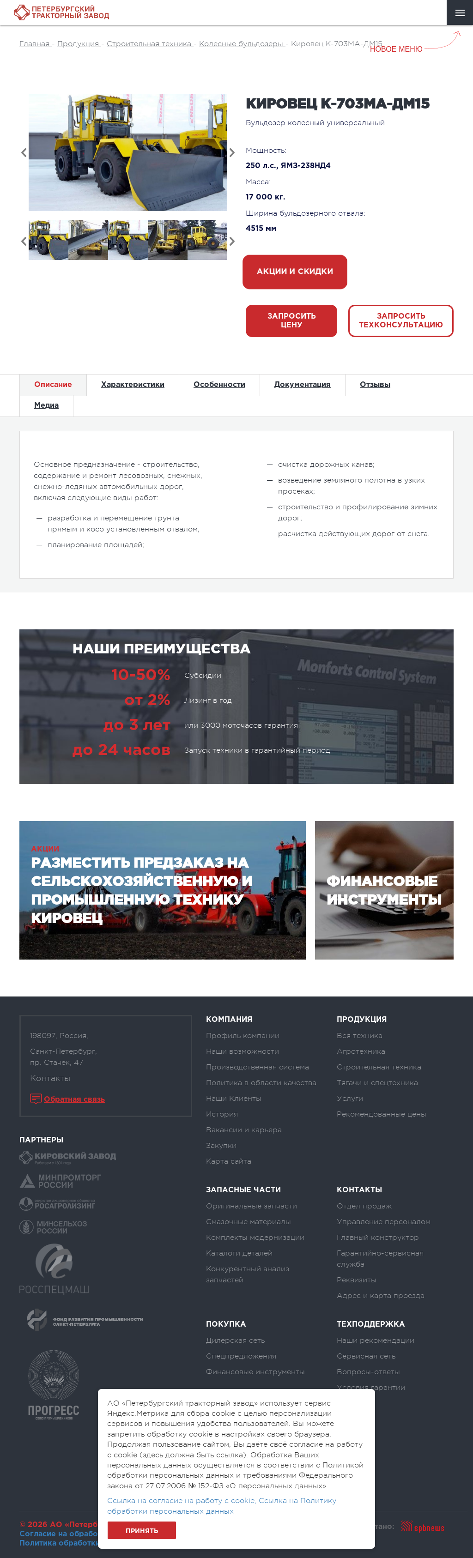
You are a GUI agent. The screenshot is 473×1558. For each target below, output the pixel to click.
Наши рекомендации (375, 1340)
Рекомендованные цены (381, 1114)
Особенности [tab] (219, 384)
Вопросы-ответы (368, 1372)
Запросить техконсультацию (401, 321)
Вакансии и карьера (244, 1130)
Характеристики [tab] (132, 384)
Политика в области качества (261, 1083)
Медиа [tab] (46, 405)
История (222, 1114)
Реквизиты (356, 1280)
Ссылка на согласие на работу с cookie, (183, 1501)
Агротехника (361, 1051)
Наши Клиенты (233, 1098)
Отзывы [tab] (375, 384)
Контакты (50, 1078)
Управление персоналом (384, 1222)
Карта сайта (228, 1161)
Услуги (350, 1098)
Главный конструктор (378, 1237)
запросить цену (291, 321)
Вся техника (359, 1036)
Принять (142, 1531)
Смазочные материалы (248, 1222)
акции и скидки (295, 272)
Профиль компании (242, 1036)
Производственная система (257, 1067)
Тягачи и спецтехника (377, 1083)
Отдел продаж (364, 1206)
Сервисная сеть (366, 1356)
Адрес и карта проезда (380, 1296)
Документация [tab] (302, 384)
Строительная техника (379, 1067)
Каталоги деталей (239, 1253)
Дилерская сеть (235, 1340)
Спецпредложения (241, 1356)
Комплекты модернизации (255, 1237)
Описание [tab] (53, 384)
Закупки (221, 1145)
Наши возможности (242, 1051)
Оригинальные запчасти (251, 1206)
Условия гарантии (371, 1387)
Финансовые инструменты (255, 1372)
